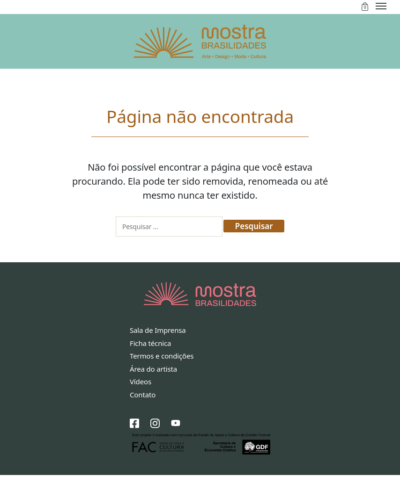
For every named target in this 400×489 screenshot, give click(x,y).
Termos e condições (161, 369)
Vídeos (140, 395)
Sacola (365, 6)
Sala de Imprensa (158, 344)
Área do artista (153, 382)
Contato (143, 408)
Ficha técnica (150, 356)
